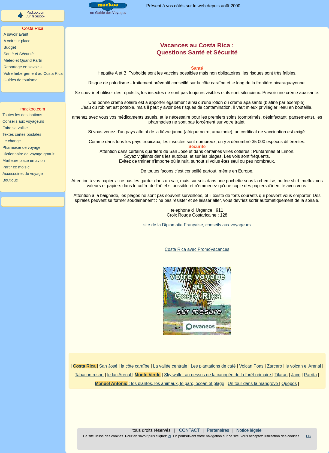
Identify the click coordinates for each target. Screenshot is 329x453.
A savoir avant (16, 34)
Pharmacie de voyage (21, 147)
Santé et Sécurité (19, 54)
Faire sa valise (15, 128)
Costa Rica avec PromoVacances (197, 249)
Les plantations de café (213, 366)
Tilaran (281, 374)
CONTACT (189, 430)
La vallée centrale (171, 366)
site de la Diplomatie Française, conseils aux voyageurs (197, 225)
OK (308, 436)
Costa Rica (84, 366)
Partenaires (218, 430)
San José (108, 366)
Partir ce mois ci (16, 167)
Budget (10, 47)
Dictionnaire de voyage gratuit (28, 154)
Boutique (10, 180)
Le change (11, 141)
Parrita (310, 374)
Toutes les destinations (22, 115)
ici (169, 436)
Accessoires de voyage (22, 173)
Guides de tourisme (21, 80)
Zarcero (274, 366)
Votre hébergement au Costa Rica (33, 73)
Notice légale (249, 430)
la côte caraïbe (135, 366)
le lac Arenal (119, 374)
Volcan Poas (251, 366)
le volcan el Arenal (304, 366)
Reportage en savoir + (23, 67)
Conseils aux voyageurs (23, 121)
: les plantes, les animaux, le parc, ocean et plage (159, 383)
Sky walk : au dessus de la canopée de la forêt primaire (218, 374)
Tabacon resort (89, 374)
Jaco (295, 374)
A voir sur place (17, 41)
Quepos (289, 383)
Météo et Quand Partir (23, 60)
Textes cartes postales (21, 134)
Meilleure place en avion (23, 160)
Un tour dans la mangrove (253, 383)
